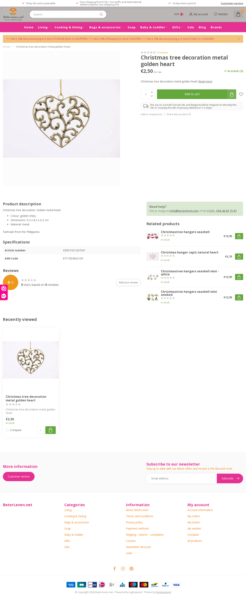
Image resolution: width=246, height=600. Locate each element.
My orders (193, 516)
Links (129, 553)
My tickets (193, 522)
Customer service (232, 3)
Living (43, 27)
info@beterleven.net (184, 211)
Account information (200, 510)
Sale (190, 27)
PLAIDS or (195, 38)
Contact (131, 541)
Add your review (128, 282)
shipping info (111, 4)
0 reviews (162, 52)
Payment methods (137, 528)
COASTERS (135, 38)
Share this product (178, 114)
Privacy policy (134, 522)
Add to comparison (151, 114)
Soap (132, 27)
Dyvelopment (163, 592)
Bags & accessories (105, 27)
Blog (202, 27)
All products (194, 541)
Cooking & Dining (68, 27)
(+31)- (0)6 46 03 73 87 (222, 211)
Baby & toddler (152, 27)
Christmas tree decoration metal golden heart (43, 46)
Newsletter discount (138, 547)
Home (28, 27)
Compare (16, 430)
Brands (216, 27)
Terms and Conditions (139, 516)
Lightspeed (135, 592)
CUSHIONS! (207, 38)
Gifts (176, 27)
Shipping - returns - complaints (145, 534)
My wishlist (194, 528)
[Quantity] (40, 430)
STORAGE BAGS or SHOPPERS (70, 38)
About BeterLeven (137, 510)
